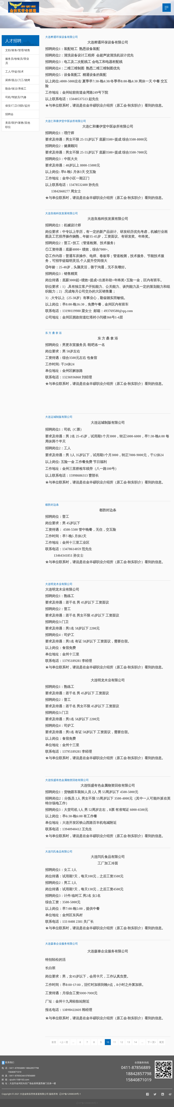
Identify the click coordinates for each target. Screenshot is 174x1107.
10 (107, 1042)
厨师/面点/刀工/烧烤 (17, 80)
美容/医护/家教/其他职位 (17, 125)
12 (121, 1042)
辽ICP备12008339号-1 (87, 1103)
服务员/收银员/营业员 (17, 61)
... (73, 1042)
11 (114, 1042)
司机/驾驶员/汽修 (15, 97)
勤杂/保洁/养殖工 (15, 88)
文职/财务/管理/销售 (17, 50)
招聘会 (9, 114)
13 (128, 1042)
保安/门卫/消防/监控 (17, 105)
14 (135, 1042)
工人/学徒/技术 (14, 71)
